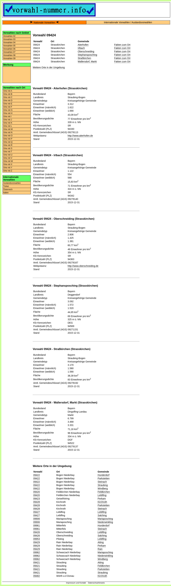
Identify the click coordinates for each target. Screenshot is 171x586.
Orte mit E (7, 104)
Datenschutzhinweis (96, 583)
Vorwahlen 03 (9, 39)
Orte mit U (7, 155)
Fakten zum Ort (122, 44)
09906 (36, 518)
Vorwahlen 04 (9, 42)
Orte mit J (7, 120)
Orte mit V (7, 158)
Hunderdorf (103, 475)
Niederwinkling (105, 522)
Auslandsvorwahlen (12, 183)
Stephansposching (87, 54)
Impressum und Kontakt (76, 583)
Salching (102, 515)
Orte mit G (7, 110)
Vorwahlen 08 (9, 55)
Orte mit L (7, 126)
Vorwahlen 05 (9, 46)
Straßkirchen (84, 58)
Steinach (102, 481)
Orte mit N (7, 132)
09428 (36, 502)
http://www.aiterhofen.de (80, 135)
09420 (36, 492)
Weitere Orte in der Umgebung (49, 67)
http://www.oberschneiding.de (83, 266)
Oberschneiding (86, 51)
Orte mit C (7, 97)
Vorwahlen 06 (9, 49)
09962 (36, 552)
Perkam (102, 498)
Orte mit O (7, 135)
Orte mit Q (7, 142)
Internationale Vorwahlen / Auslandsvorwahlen (128, 22)
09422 (36, 475)
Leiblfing (102, 495)
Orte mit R (7, 145)
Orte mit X (7, 164)
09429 (36, 542)
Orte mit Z (7, 171)
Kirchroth (102, 502)
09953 (36, 539)
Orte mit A (7, 91)
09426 (36, 532)
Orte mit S (7, 148)
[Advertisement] (16, 74)
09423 (36, 498)
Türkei (6, 186)
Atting (101, 542)
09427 (36, 512)
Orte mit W (8, 161)
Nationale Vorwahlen (44, 22)
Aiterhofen (83, 44)
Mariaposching (105, 518)
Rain (100, 549)
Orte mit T (7, 151)
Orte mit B (7, 94)
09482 (36, 576)
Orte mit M (8, 129)
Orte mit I (7, 116)
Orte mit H (7, 113)
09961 (36, 525)
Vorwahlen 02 (9, 36)
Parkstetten (104, 478)
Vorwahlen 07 (9, 52)
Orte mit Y (7, 167)
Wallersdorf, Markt (87, 61)
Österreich (7, 189)
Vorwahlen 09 (9, 58)
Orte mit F (7, 107)
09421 (36, 562)
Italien (6, 192)
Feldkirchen (104, 492)
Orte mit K (7, 123)
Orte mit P (7, 139)
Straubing (103, 485)
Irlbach (81, 48)
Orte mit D (7, 100)
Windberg (103, 488)
